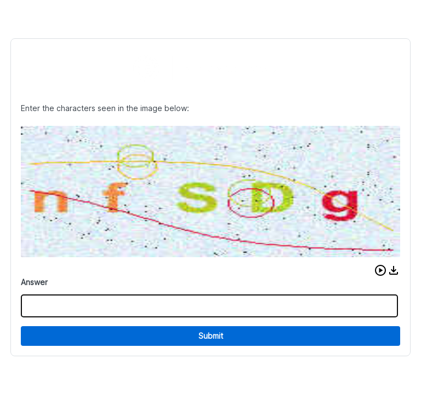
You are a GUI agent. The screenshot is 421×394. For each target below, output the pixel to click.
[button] (380, 270)
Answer (34, 282)
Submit (210, 335)
